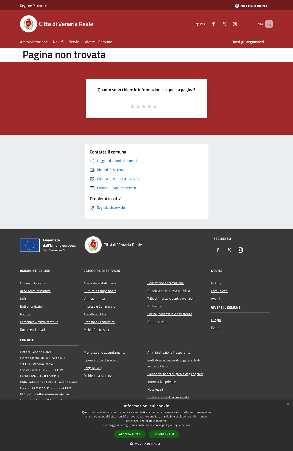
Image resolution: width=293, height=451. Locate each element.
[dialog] (146, 425)
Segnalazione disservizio (101, 360)
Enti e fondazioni (32, 306)
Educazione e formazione (165, 282)
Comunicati (219, 290)
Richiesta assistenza (98, 375)
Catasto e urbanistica (99, 321)
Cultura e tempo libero (100, 290)
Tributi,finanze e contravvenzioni (171, 298)
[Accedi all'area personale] (251, 6)
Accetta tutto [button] (130, 434)
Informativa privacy (161, 381)
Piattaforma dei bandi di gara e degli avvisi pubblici (173, 363)
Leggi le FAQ (93, 367)
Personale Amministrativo (39, 321)
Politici (25, 314)
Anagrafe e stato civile (100, 283)
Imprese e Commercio (99, 306)
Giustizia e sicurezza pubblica (168, 290)
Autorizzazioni (157, 321)
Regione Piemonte (33, 5)
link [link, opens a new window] (188, 425)
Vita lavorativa (94, 298)
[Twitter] (218, 24)
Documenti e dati (32, 329)
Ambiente (154, 306)
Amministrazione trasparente (168, 352)
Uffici (24, 298)
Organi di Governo (33, 283)
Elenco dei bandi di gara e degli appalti (175, 373)
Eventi (216, 327)
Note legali (155, 389)
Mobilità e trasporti (98, 329)
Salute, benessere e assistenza (169, 313)
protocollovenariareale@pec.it (50, 394)
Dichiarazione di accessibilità (168, 397)
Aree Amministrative (35, 290)
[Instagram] (229, 24)
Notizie (216, 283)
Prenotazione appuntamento (104, 352)
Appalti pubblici (95, 314)
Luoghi (216, 319)
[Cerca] (268, 24)
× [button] (288, 404)
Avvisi (215, 298)
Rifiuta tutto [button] (164, 434)
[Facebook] (208, 24)
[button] (146, 444)
